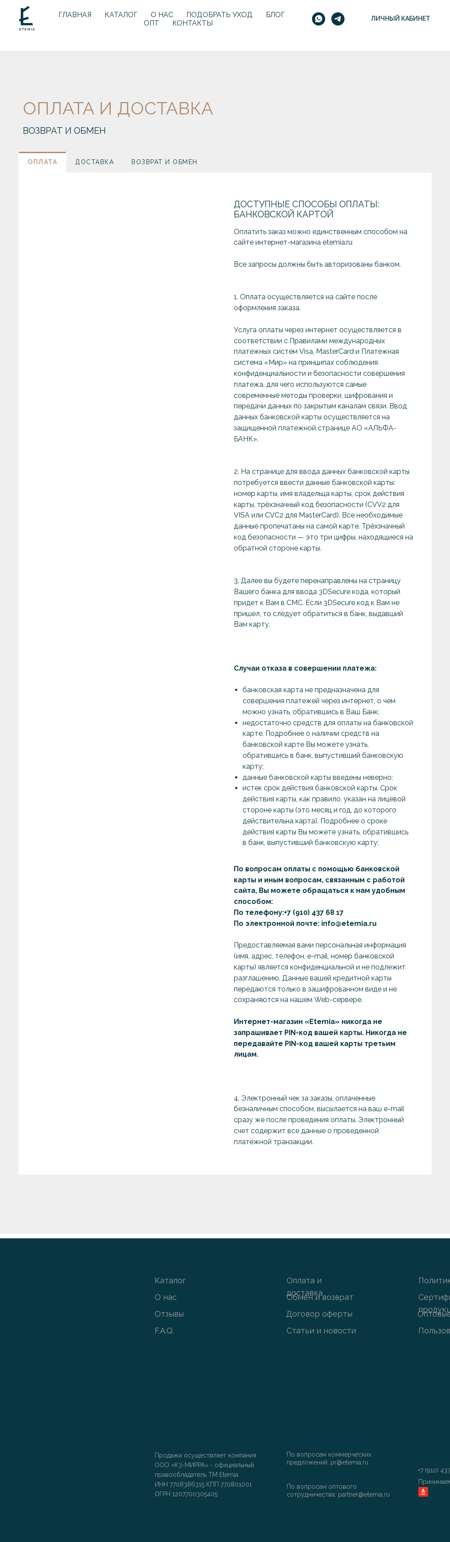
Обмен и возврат (320, 1297)
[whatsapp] (318, 19)
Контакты (192, 23)
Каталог (121, 15)
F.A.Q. (164, 1330)
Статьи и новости (321, 1330)
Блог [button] (275, 15)
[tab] (42, 162)
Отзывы (169, 1313)
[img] (423, 1457)
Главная (74, 15)
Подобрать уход (219, 15)
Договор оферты (319, 1313)
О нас (162, 15)
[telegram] (338, 19)
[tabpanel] (225, 674)
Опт (151, 23)
